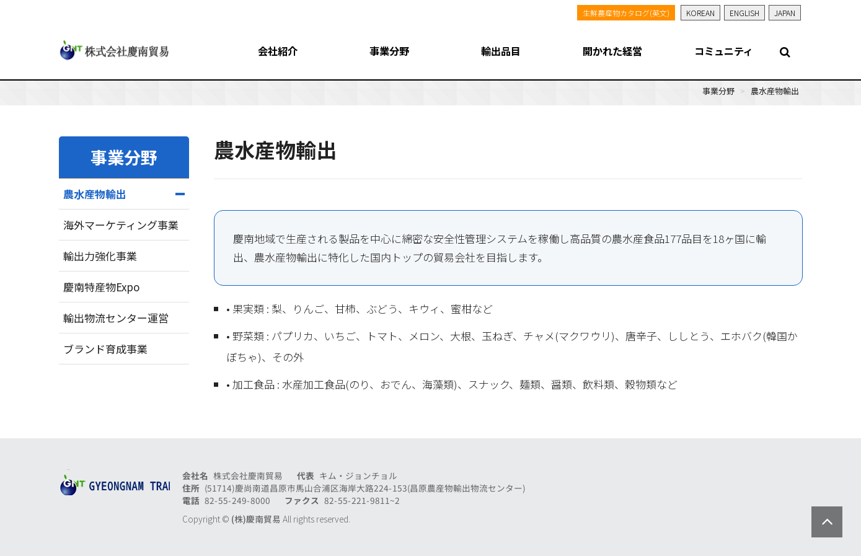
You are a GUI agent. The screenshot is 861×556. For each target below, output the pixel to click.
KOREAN (700, 12)
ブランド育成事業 (105, 348)
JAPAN (784, 12)
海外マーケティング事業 (121, 224)
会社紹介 (278, 50)
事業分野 (389, 50)
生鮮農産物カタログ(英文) (626, 12)
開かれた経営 (612, 50)
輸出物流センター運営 (116, 317)
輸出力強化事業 (100, 255)
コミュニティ (723, 50)
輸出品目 (501, 50)
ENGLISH (744, 12)
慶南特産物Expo (101, 286)
